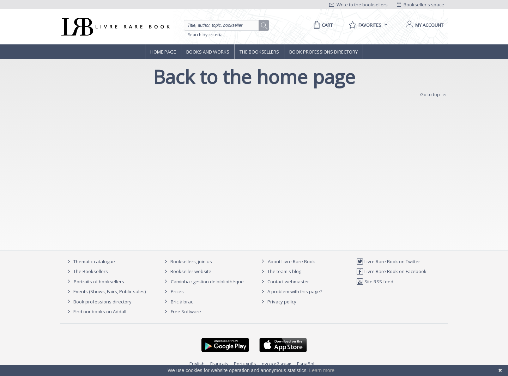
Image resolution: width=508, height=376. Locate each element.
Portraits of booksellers (99, 281)
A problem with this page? (290, 291)
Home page (163, 52)
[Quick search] (224, 25)
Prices (177, 291)
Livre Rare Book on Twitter (388, 261)
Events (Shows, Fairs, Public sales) (105, 291)
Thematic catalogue (90, 261)
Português (245, 363)
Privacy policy (277, 301)
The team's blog (280, 271)
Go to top (434, 94)
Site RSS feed (374, 281)
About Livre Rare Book (291, 261)
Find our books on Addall (95, 311)
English (197, 363)
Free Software (186, 311)
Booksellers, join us (187, 261)
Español (305, 363)
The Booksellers (259, 52)
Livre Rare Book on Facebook (391, 271)
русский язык (276, 363)
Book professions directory (323, 52)
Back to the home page (254, 77)
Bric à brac (182, 301)
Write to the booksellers (358, 4)
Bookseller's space (420, 4)
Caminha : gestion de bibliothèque (207, 281)
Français (219, 363)
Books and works (207, 52)
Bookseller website (186, 271)
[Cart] (322, 25)
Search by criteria (205, 35)
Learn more (321, 370)
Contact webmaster (284, 281)
